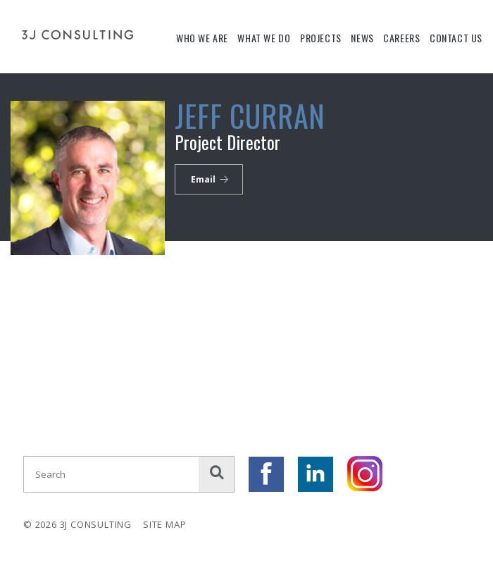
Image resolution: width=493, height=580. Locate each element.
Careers (401, 37)
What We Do (263, 37)
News (362, 37)
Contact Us (456, 37)
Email (203, 179)
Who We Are (202, 37)
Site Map (164, 524)
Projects (321, 37)
